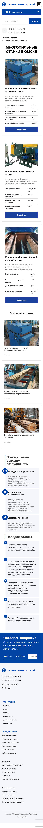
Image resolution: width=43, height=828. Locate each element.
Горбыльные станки (9, 753)
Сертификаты (8, 716)
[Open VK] (9, 688)
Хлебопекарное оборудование (12, 798)
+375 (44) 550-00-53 (13, 680)
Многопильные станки (9, 739)
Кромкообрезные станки (10, 742)
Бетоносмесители (8, 795)
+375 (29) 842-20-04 (16, 32)
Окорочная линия (8, 749)
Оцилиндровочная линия (11, 779)
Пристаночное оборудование (12, 765)
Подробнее (21, 129)
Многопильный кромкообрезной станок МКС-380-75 (21, 90)
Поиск (35, 21)
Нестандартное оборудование (12, 802)
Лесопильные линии (9, 768)
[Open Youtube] (6, 688)
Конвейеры (6, 775)
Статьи (5, 712)
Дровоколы (6, 761)
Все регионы (7, 723)
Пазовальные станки (9, 791)
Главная (6, 705)
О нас (5, 709)
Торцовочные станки (9, 746)
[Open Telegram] (3, 688)
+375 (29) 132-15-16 (16, 29)
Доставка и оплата (9, 719)
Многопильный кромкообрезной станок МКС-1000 (21, 258)
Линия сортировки (8, 787)
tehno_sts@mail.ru (12, 684)
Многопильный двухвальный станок (19, 173)
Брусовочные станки (9, 735)
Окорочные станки (8, 772)
